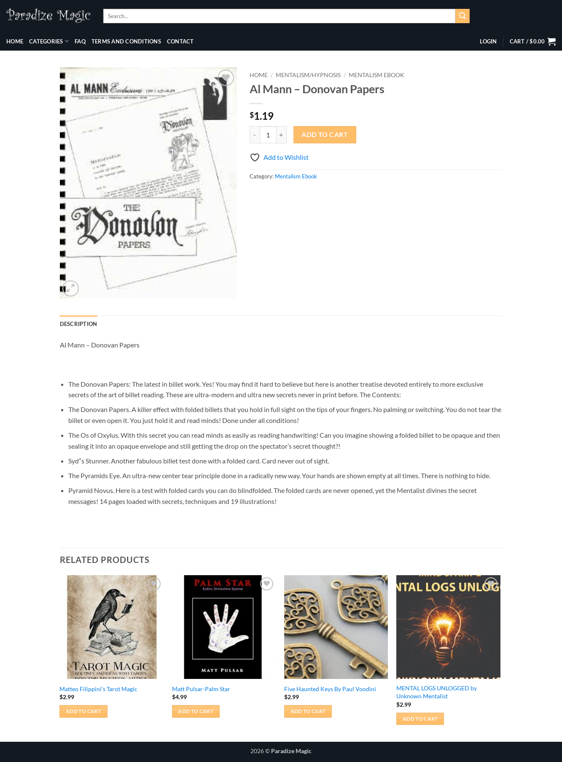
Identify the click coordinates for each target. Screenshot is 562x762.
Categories (49, 41)
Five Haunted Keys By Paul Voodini (330, 688)
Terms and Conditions (126, 41)
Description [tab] (78, 323)
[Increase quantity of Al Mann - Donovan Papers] (282, 134)
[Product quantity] (268, 134)
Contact (180, 41)
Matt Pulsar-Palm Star (201, 688)
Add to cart (324, 134)
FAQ (80, 41)
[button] (488, 41)
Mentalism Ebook (376, 75)
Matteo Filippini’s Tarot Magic (98, 688)
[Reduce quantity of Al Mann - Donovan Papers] (255, 134)
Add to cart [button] (83, 711)
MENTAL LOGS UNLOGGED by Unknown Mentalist (436, 692)
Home (14, 41)
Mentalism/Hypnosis (308, 75)
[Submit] (462, 16)
